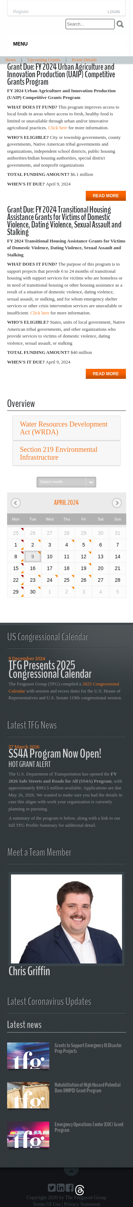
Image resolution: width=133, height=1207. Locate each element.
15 (16, 568)
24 (49, 580)
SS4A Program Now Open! (55, 753)
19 (84, 568)
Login (113, 12)
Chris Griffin (29, 971)
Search (120, 24)
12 (84, 556)
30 (32, 592)
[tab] (66, 428)
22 (16, 580)
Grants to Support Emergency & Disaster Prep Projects (64, 1056)
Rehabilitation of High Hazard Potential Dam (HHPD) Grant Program (64, 1096)
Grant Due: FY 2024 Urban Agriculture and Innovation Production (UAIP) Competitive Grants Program (61, 74)
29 (16, 592)
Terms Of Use (46, 1204)
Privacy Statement (82, 1204)
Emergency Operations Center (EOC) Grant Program (65, 1135)
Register (21, 12)
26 (84, 580)
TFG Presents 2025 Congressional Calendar (50, 669)
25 (16, 533)
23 (32, 580)
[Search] (90, 24)
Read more (106, 195)
